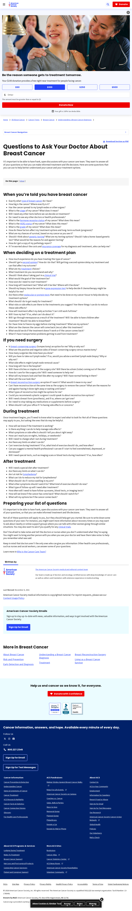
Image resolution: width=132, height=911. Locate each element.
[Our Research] (95, 812)
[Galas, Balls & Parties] (55, 802)
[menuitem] (126, 132)
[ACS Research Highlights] (14, 799)
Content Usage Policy (13, 598)
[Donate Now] (66, 105)
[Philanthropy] (52, 820)
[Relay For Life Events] (57, 789)
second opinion (30, 262)
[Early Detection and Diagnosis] (18, 664)
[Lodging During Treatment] (14, 850)
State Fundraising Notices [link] (118, 884)
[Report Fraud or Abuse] (99, 799)
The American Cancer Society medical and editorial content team (61, 569)
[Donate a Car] (52, 824)
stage (22, 210)
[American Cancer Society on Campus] (61, 794)
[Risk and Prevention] (13, 659)
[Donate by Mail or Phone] (56, 828)
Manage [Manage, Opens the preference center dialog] (92, 904)
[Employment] (95, 790)
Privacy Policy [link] (29, 884)
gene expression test (55, 288)
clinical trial (50, 275)
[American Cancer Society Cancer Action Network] (109, 818)
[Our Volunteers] (96, 833)
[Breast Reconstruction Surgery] (90, 654)
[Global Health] (95, 824)
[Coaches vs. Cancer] (55, 798)
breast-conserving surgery (23, 346)
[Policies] (93, 828)
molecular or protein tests (37, 294)
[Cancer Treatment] (11, 795)
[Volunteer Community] (57, 872)
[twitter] (5, 738)
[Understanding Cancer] (13, 786)
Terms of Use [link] (98, 884)
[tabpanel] (66, 575)
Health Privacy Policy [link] (64, 884)
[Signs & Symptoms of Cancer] (15, 790)
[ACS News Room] (55, 863)
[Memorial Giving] (53, 811)
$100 (49, 87)
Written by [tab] (11, 561)
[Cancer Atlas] (54, 854)
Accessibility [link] (82, 884)
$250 (82, 87)
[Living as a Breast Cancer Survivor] (91, 661)
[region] (66, 903)
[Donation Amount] (66, 94)
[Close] (102, 899)
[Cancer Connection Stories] (15, 808)
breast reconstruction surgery (25, 382)
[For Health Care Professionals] (16, 816)
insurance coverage (51, 246)
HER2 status (26, 223)
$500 (115, 87)
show (22, 181)
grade (23, 226)
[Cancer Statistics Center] (58, 859)
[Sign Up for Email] (15, 757)
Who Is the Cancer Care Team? (31, 551)
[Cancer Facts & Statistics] (14, 803)
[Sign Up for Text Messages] (20, 767)
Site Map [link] (15, 884)
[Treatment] (44, 662)
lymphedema (29, 474)
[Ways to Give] (52, 807)
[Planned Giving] (53, 815)
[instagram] (9, 738)
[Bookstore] (51, 850)
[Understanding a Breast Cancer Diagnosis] (55, 656)
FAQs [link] (5, 884)
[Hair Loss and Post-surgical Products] (19, 863)
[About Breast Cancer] (13, 654)
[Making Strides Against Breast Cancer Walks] (66, 783)
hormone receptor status (32, 220)
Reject (80, 904)
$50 (17, 87)
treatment (26, 268)
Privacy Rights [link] (45, 884)
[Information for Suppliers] (100, 795)
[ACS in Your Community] (99, 786)
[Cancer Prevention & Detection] (16, 782)
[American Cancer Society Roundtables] (62, 867)
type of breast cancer (31, 200)
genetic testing (36, 236)
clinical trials (64, 526)
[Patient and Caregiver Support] (16, 872)
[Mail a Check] (95, 837)
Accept (67, 904)
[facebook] (13, 738)
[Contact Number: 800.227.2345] (66, 749)
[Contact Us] (94, 782)
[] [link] (22, 181)
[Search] (108, 4)
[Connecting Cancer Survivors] (15, 867)
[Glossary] (7, 812)
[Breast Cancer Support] (13, 859)
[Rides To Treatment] (12, 854)
